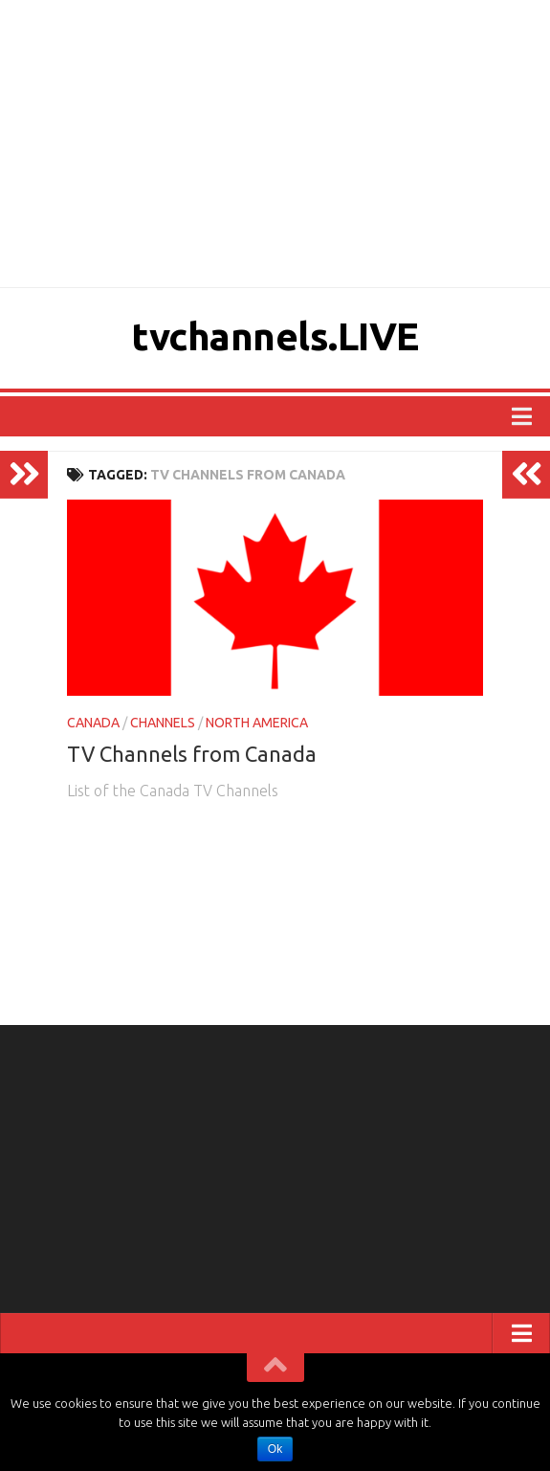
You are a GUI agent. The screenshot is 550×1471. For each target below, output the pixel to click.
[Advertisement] (275, 144)
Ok (275, 1449)
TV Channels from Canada (192, 754)
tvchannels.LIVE (275, 335)
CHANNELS (162, 722)
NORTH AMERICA (257, 722)
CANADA (93, 722)
